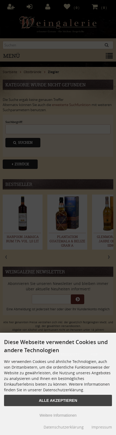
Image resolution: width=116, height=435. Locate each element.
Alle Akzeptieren (58, 400)
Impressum (102, 427)
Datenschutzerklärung (64, 427)
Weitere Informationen (58, 415)
